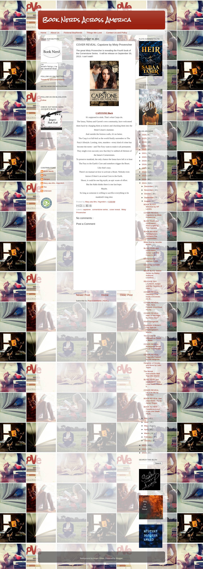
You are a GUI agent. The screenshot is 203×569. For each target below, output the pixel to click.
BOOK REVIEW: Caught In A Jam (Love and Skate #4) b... (152, 410)
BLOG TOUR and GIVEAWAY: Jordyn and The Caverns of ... (151, 251)
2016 (144, 172)
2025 (144, 138)
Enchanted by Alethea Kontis (151, 260)
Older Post (126, 294)
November (149, 190)
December (149, 186)
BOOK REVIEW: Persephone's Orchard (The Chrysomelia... (151, 235)
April (146, 429)
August (147, 201)
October (148, 194)
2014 (144, 179)
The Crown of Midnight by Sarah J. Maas (152, 338)
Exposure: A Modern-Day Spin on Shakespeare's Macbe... (152, 328)
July (146, 418)
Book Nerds (49, 172)
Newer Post (83, 294)
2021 (144, 153)
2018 (144, 164)
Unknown (48, 192)
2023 (144, 146)
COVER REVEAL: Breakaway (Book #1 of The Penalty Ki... (152, 347)
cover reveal (114, 209)
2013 (144, 183)
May (146, 426)
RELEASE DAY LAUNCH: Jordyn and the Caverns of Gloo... (153, 284)
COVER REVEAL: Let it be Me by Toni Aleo (151, 392)
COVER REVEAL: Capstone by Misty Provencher (152, 215)
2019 (144, 161)
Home (43, 32)
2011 (144, 449)
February (148, 437)
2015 (144, 176)
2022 (144, 150)
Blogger (119, 558)
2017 (144, 168)
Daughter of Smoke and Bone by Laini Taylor (152, 365)
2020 (144, 157)
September (149, 197)
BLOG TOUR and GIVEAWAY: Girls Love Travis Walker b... (153, 383)
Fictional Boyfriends (73, 32)
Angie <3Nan (98, 558)
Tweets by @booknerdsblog (52, 81)
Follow (43, 101)
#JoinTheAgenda (151, 321)
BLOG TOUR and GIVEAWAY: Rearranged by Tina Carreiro (151, 224)
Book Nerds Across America (86, 20)
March (147, 433)
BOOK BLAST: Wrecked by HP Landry (151, 206)
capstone (87, 209)
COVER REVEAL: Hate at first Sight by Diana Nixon (152, 315)
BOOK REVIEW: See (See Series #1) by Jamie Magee (153, 400)
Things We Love (94, 32)
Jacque (47, 180)
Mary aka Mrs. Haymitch (54, 184)
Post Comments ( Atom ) (98, 301)
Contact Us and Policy (116, 32)
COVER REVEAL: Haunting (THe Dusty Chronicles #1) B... (152, 295)
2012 (144, 445)
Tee (45, 188)
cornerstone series (100, 209)
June (146, 422)
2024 (144, 142)
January (148, 441)
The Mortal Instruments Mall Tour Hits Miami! (152, 373)
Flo (45, 176)
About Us (55, 32)
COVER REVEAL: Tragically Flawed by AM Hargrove (152, 357)
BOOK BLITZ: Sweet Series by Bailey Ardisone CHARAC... (152, 274)
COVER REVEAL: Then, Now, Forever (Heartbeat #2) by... (153, 306)
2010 (144, 453)
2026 (144, 135)
